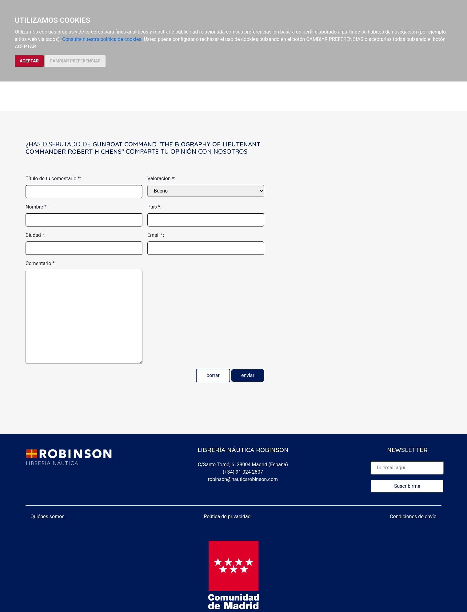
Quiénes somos (47, 516)
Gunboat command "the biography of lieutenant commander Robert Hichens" (143, 147)
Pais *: (154, 207)
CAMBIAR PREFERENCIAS (75, 60)
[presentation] (194, 272)
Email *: (155, 235)
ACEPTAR (29, 60)
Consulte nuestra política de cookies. (102, 39)
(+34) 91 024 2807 (243, 472)
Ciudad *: (36, 235)
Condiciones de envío (413, 516)
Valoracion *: (161, 178)
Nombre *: (37, 207)
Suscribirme (407, 486)
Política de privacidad (227, 516)
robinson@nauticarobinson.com (243, 479)
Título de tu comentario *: (53, 178)
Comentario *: (41, 263)
